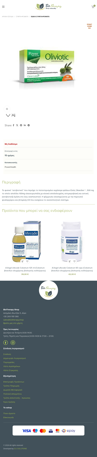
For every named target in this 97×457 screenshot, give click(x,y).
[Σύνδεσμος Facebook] (13, 125)
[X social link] (17, 125)
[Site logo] (48, 6)
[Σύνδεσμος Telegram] (29, 125)
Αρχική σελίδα (7, 16)
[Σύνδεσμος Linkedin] (25, 125)
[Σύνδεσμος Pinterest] (21, 125)
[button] (22, 261)
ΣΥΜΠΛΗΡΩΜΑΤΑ (22, 16)
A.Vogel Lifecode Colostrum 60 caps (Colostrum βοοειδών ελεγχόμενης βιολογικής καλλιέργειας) (72, 269)
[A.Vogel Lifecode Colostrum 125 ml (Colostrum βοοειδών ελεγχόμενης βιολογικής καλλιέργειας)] (25, 242)
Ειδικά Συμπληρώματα (40, 16)
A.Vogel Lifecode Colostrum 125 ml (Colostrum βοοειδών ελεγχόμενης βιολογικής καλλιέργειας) (24, 269)
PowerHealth (10, 167)
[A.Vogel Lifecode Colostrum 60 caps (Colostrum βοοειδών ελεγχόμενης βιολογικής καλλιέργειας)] (72, 242)
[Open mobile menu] (3, 6)
